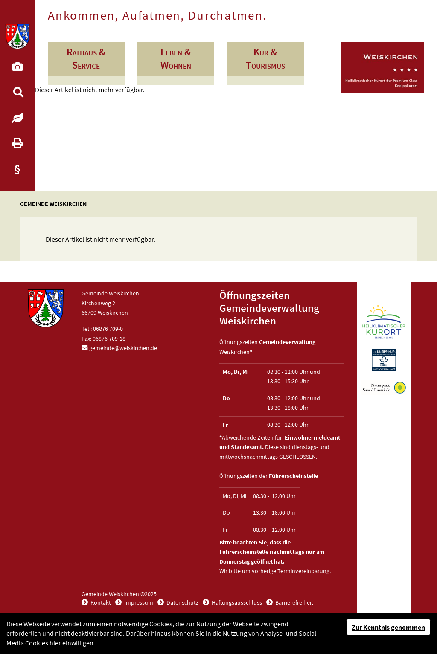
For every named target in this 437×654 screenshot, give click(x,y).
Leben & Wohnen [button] (175, 58)
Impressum (138, 602)
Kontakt (100, 602)
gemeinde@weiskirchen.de (123, 348)
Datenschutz (181, 602)
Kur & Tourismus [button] (265, 58)
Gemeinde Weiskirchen (53, 204)
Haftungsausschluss (236, 602)
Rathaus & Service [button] (86, 58)
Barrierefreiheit (293, 602)
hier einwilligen (71, 643)
